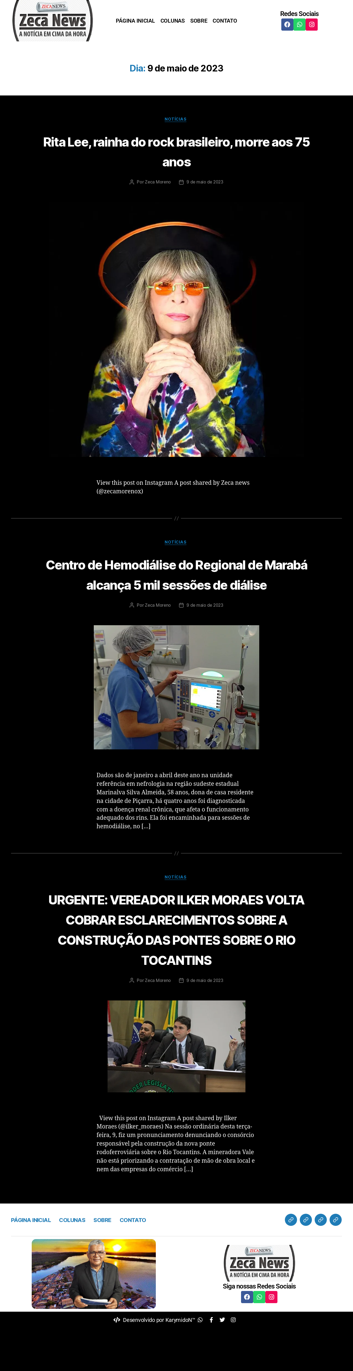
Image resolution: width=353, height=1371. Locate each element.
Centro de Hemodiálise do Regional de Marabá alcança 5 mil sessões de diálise (176, 585)
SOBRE (198, 20)
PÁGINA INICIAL (135, 20)
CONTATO (225, 20)
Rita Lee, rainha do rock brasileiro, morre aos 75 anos (176, 151)
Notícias (176, 120)
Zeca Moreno (156, 183)
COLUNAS (173, 20)
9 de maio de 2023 (205, 183)
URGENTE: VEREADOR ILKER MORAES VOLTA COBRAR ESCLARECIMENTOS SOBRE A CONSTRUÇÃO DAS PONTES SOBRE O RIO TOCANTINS (176, 961)
